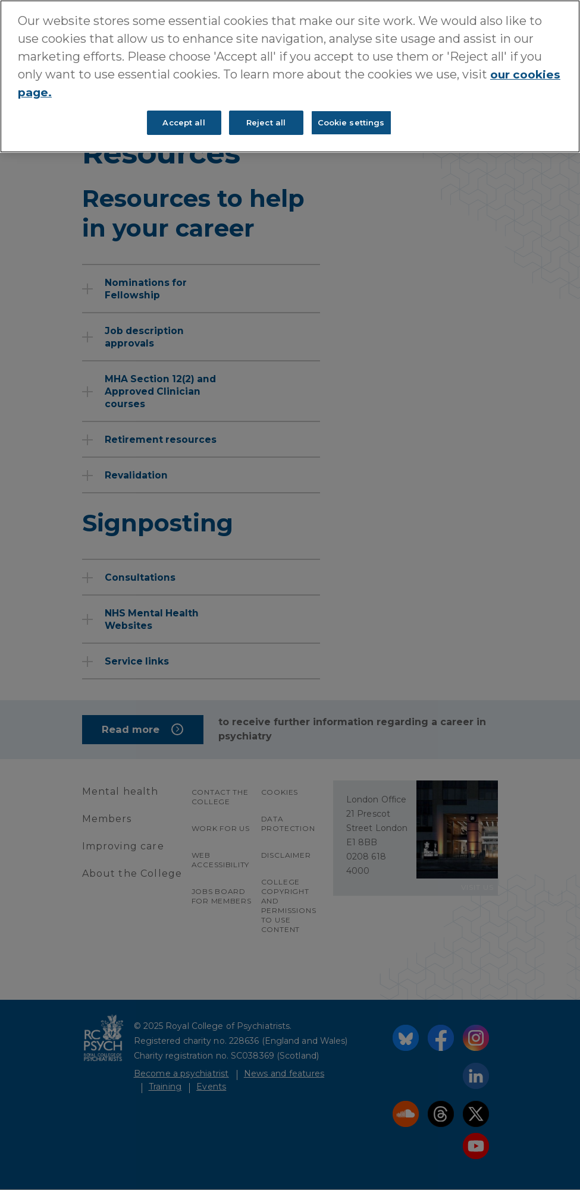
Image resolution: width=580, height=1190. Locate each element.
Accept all (183, 122)
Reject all (266, 122)
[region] (290, 76)
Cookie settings (351, 122)
